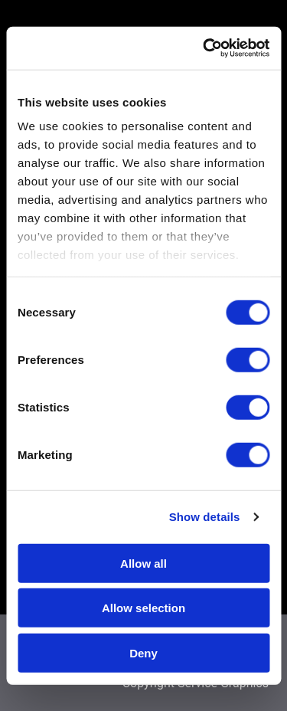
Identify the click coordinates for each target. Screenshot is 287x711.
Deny (143, 652)
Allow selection (143, 607)
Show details (204, 516)
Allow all (143, 562)
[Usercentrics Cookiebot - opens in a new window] (204, 48)
